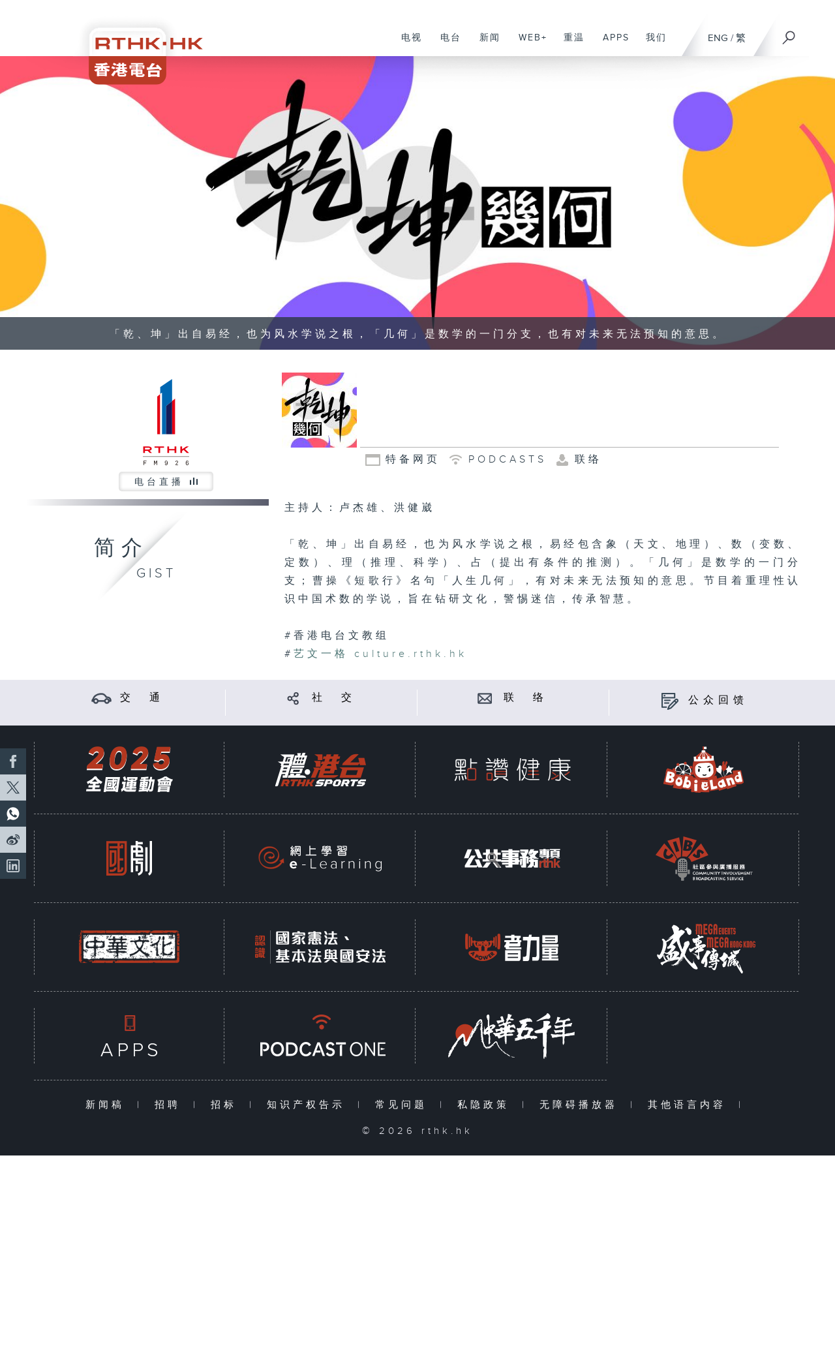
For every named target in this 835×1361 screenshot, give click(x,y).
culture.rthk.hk (380, 654)
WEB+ (528, 44)
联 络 (526, 698)
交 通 (142, 698)
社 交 (334, 698)
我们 (651, 44)
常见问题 (404, 1104)
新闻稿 (107, 1104)
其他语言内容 (690, 1104)
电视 (406, 44)
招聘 (171, 1104)
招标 (227, 1104)
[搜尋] (789, 33)
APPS (611, 44)
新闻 (485, 44)
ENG (718, 38)
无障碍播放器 (581, 1104)
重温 (569, 44)
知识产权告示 (309, 1104)
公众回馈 (718, 700)
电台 (446, 44)
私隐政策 (486, 1104)
